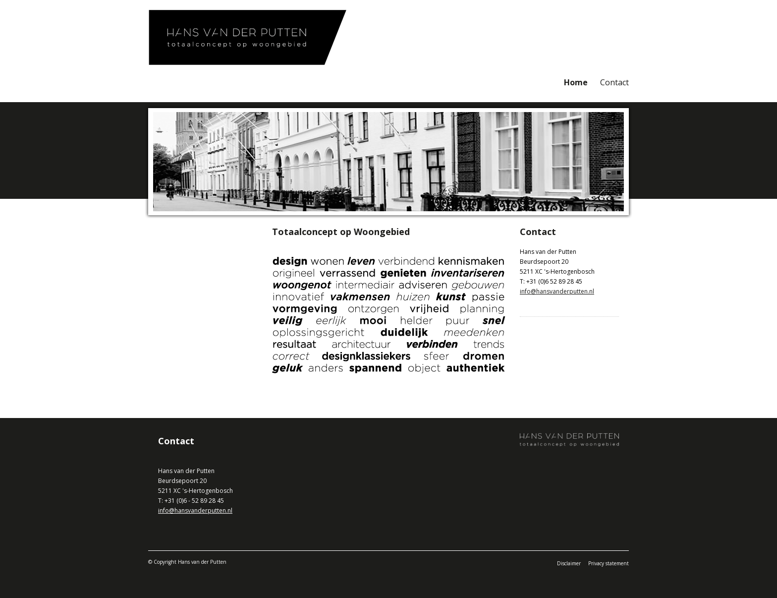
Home (576, 82)
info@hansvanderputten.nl (557, 291)
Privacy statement (608, 563)
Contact (614, 82)
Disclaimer (569, 563)
